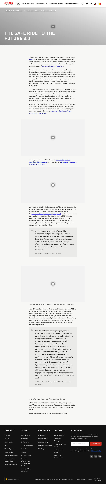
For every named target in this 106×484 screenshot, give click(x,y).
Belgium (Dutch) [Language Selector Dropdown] (11, 479)
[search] (82, 4)
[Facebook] (95, 456)
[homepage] (8, 3)
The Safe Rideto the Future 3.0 (52, 66)
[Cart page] (91, 4)
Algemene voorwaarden (98, 479)
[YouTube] (91, 456)
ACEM (31, 59)
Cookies (90, 479)
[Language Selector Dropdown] (100, 4)
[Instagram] (100, 456)
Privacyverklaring (96, 451)
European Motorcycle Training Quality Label (46, 214)
